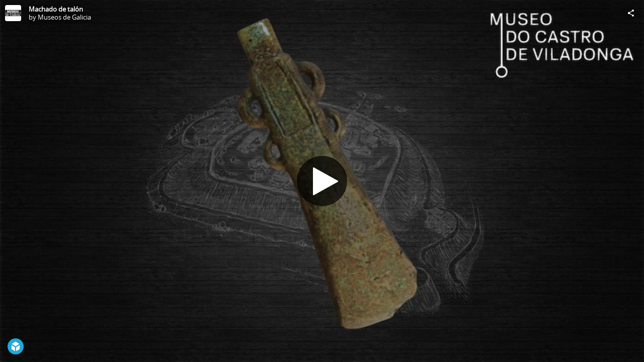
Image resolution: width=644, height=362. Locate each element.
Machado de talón (56, 9)
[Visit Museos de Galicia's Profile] (13, 13)
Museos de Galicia (64, 17)
